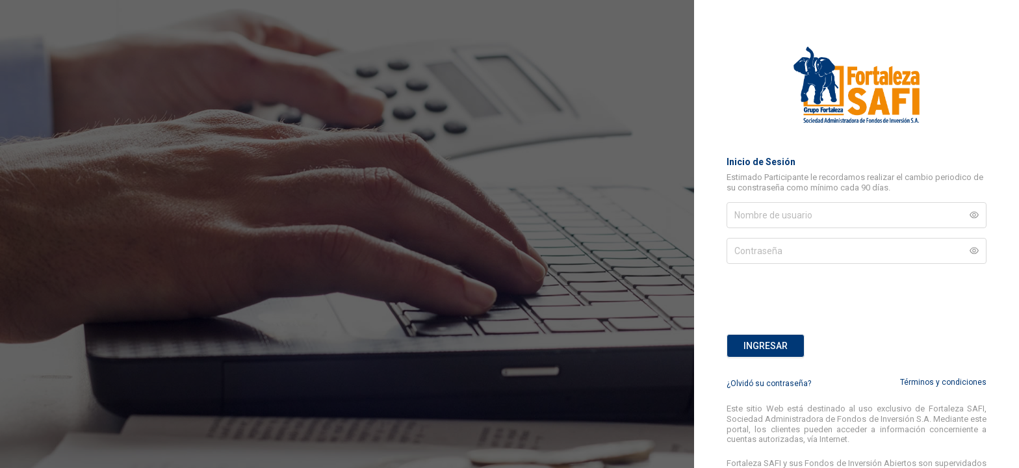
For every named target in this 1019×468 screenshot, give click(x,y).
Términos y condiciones (943, 382)
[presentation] (825, 299)
